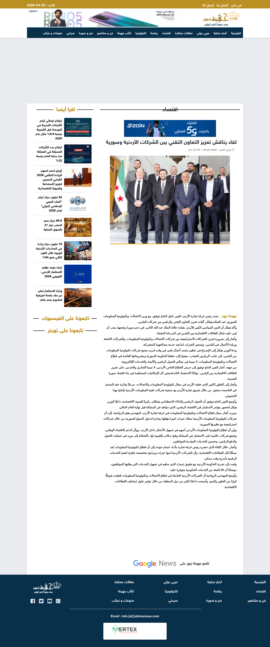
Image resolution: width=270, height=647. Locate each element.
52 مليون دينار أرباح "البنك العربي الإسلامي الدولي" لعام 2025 (50, 203)
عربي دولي (203, 32)
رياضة (154, 32)
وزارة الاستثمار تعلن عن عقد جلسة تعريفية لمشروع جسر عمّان (49, 295)
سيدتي (70, 32)
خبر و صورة (86, 32)
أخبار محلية (220, 32)
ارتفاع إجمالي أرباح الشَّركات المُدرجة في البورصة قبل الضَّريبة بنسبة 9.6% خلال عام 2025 (48, 128)
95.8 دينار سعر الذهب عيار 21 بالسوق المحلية (53, 224)
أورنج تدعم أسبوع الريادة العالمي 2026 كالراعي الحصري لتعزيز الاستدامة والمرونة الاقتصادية (49, 178)
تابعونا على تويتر (65, 329)
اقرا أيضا (65, 108)
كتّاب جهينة (124, 32)
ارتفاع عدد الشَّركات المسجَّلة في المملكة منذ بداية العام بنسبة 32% (49, 153)
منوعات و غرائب (52, 32)
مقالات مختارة (184, 32)
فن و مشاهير (105, 32)
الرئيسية (236, 32)
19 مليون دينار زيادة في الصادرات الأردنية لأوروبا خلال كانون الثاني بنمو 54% (49, 250)
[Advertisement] (135, 70)
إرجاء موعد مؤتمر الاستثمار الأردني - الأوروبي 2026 (51, 271)
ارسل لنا (208, 4)
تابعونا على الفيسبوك (65, 317)
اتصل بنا (222, 4)
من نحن (236, 4)
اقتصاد (166, 32)
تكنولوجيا (140, 32)
